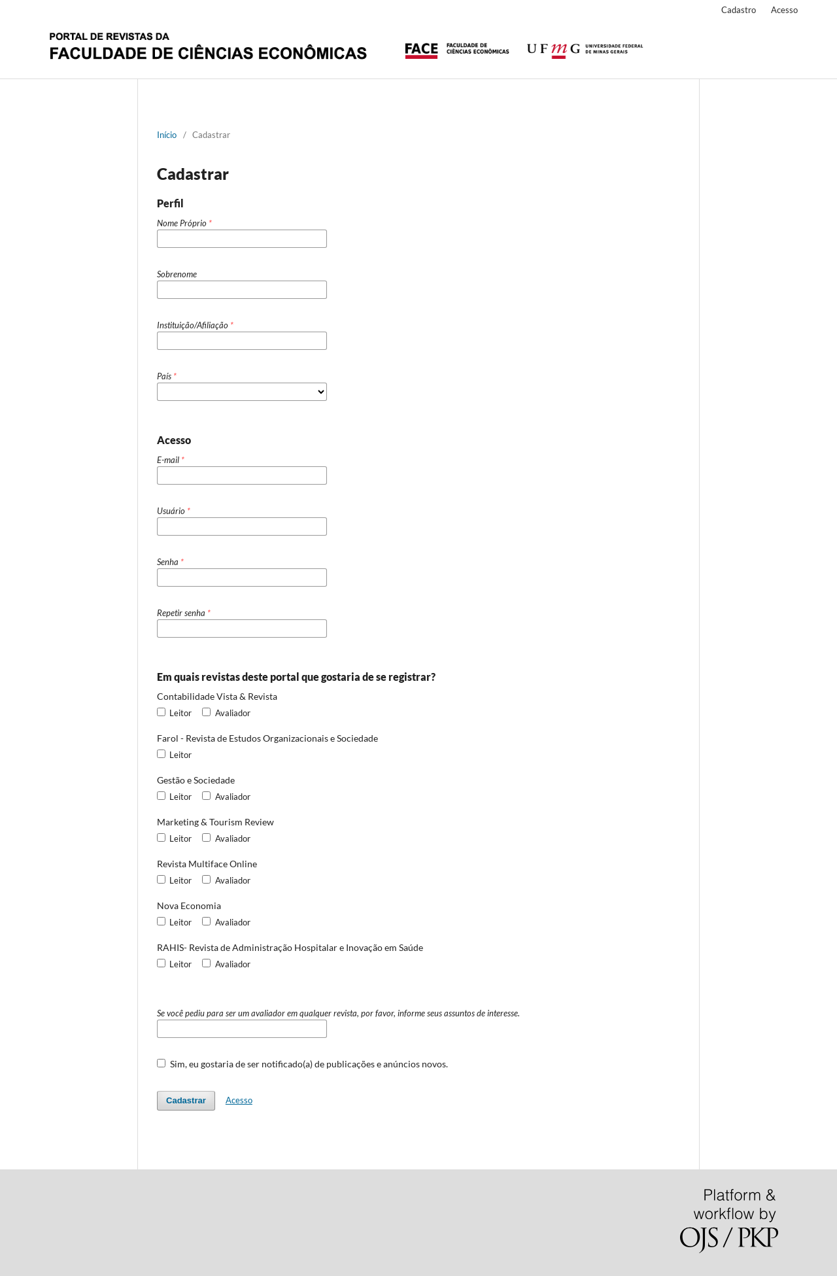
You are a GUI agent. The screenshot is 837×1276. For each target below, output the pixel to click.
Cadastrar (186, 1100)
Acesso (784, 10)
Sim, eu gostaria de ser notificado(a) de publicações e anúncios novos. (302, 1063)
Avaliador (226, 713)
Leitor (174, 713)
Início (167, 134)
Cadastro (738, 10)
